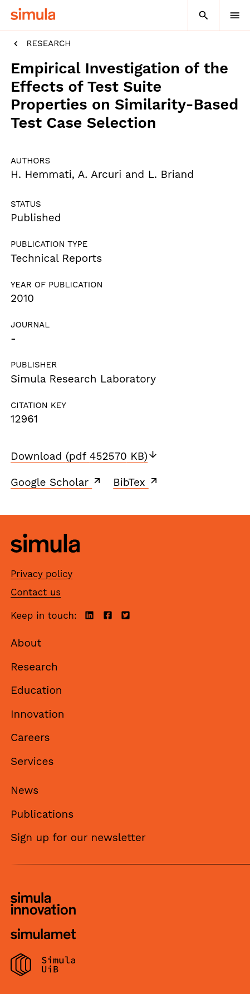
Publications (42, 814)
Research (41, 43)
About (26, 643)
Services (32, 761)
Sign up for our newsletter (78, 837)
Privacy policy (41, 573)
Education (36, 690)
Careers (30, 737)
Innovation (38, 714)
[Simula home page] (45, 561)
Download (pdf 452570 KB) (84, 456)
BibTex (136, 482)
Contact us (36, 592)
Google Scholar (56, 482)
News (24, 790)
